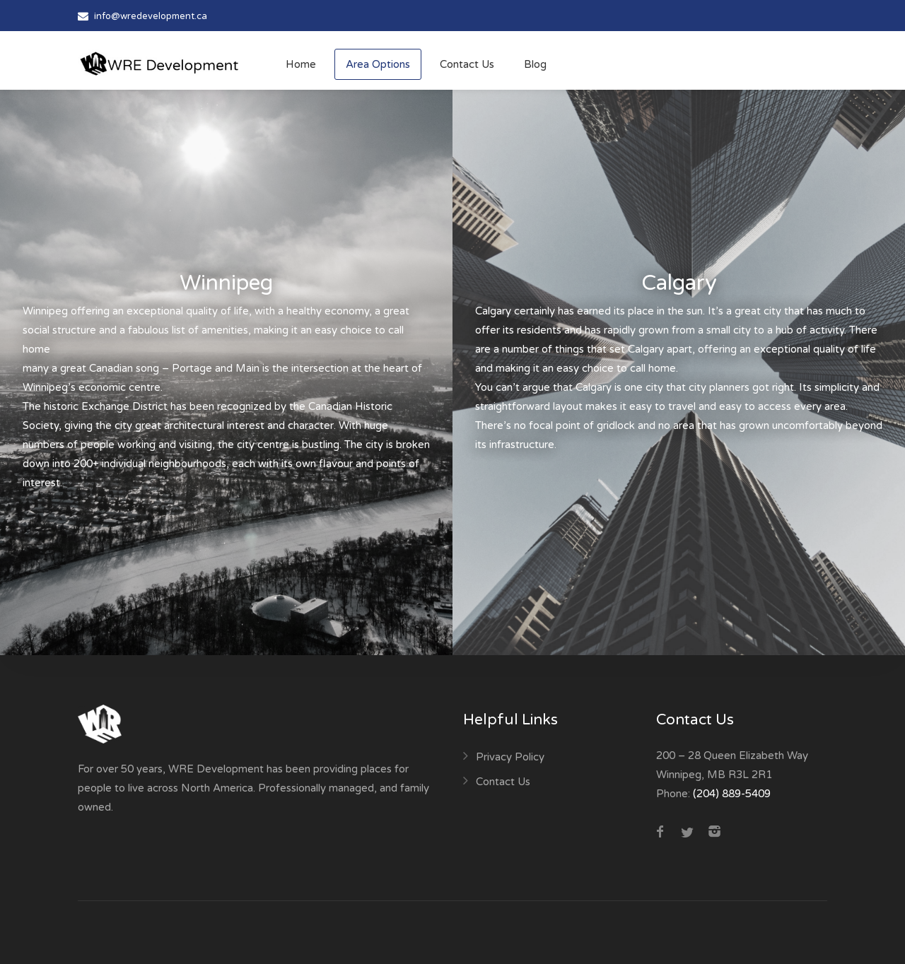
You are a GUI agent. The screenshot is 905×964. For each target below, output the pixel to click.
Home (301, 64)
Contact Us (467, 64)
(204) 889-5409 (732, 793)
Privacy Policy (510, 757)
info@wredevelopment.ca (150, 16)
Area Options (378, 64)
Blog (535, 64)
